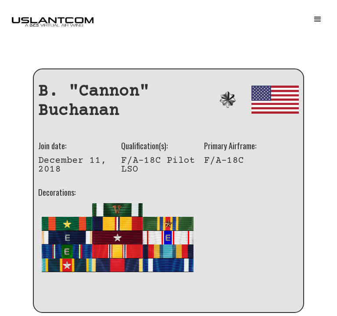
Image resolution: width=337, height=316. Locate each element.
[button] (317, 19)
